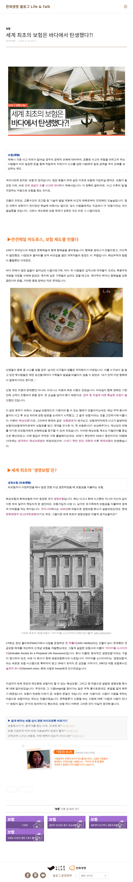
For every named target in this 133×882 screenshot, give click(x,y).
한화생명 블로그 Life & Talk (28, 6)
